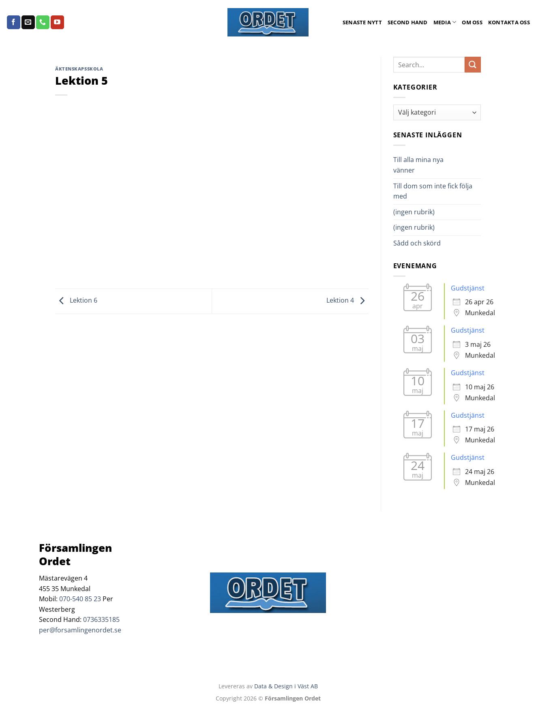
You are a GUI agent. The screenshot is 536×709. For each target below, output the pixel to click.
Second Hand (408, 22)
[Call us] (42, 22)
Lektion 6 (76, 300)
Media (445, 22)
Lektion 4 (347, 300)
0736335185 (101, 619)
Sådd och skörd (417, 243)
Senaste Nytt (362, 22)
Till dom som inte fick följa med (432, 191)
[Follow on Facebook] (13, 22)
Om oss (472, 22)
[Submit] (473, 65)
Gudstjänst (468, 288)
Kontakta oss (509, 22)
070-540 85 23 (80, 598)
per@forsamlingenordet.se (80, 630)
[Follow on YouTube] (57, 22)
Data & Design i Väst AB (286, 686)
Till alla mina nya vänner (418, 165)
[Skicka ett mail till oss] (28, 22)
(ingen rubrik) (414, 211)
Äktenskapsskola (79, 69)
